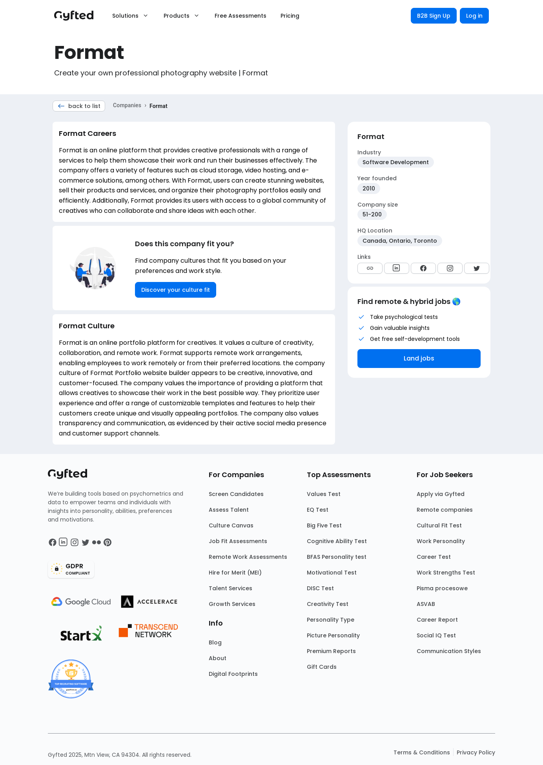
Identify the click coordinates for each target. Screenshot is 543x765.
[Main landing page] (77, 16)
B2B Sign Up (433, 16)
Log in (474, 16)
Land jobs (419, 358)
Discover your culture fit (175, 290)
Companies (127, 105)
